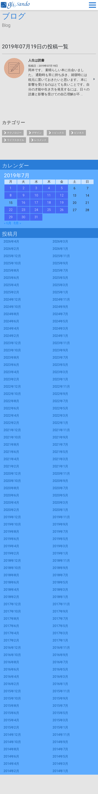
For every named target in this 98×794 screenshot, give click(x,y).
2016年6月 (11, 669)
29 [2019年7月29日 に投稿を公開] (11, 217)
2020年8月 (11, 488)
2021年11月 (61, 430)
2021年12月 (12, 430)
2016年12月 (12, 648)
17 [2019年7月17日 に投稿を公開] (36, 202)
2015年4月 (11, 720)
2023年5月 (60, 365)
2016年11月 (61, 648)
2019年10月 (12, 524)
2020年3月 (60, 502)
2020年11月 (61, 473)
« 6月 (7, 223)
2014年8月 (11, 749)
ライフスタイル (15, 140)
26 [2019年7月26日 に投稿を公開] (62, 210)
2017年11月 (61, 604)
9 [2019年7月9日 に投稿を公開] (23, 195)
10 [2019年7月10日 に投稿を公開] (36, 195)
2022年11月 (61, 386)
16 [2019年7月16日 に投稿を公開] (23, 202)
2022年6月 (11, 408)
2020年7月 (60, 488)
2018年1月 (60, 597)
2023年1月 (60, 379)
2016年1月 (60, 684)
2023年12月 (12, 343)
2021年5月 (60, 452)
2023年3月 (60, 372)
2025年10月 (12, 263)
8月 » (17, 223)
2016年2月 (11, 684)
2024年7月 (60, 314)
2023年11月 (61, 343)
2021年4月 (11, 459)
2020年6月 (11, 495)
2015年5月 (60, 713)
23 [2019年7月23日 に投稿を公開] (23, 210)
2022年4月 (11, 415)
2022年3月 (60, 415)
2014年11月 (61, 735)
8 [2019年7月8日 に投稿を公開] (10, 195)
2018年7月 (60, 575)
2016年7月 (60, 662)
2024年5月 (60, 321)
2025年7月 (60, 270)
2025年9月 (60, 263)
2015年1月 (60, 727)
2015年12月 (12, 691)
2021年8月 (11, 444)
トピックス (58, 132)
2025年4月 (11, 285)
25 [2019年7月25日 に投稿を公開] (49, 210)
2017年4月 (11, 633)
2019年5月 (60, 539)
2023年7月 (60, 357)
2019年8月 (11, 531)
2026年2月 (11, 249)
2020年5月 (60, 495)
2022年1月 (60, 423)
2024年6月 (11, 321)
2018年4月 (11, 590)
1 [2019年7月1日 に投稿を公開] (10, 188)
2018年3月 (60, 590)
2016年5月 (60, 669)
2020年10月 (12, 481)
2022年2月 (11, 423)
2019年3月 (60, 546)
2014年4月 (11, 764)
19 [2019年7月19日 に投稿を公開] (62, 202)
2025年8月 (11, 270)
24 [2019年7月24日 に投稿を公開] (36, 210)
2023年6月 (11, 365)
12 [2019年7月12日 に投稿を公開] (62, 195)
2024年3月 (60, 328)
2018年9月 (60, 568)
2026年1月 (60, 249)
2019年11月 (61, 517)
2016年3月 (60, 677)
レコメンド (40, 140)
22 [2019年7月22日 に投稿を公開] (11, 210)
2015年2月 (11, 727)
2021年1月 (60, 466)
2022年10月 (12, 394)
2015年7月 (60, 706)
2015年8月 (11, 706)
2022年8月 (11, 401)
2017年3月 (60, 633)
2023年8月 (11, 357)
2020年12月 (12, 473)
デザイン (37, 132)
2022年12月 (12, 386)
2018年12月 (12, 561)
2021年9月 (60, 437)
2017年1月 (60, 640)
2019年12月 (12, 517)
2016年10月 (12, 655)
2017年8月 (11, 619)
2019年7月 (60, 531)
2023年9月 (60, 350)
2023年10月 (12, 350)
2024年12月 (12, 299)
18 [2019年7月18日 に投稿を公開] (49, 202)
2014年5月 (60, 756)
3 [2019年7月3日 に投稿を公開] (36, 188)
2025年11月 (61, 256)
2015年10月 (12, 698)
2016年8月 (11, 662)
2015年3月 (60, 720)
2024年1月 (60, 336)
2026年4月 (11, 241)
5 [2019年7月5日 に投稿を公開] (62, 188)
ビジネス (79, 132)
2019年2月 (11, 553)
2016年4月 (11, 677)
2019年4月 (11, 546)
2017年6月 (11, 626)
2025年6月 (11, 278)
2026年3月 (60, 241)
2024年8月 (11, 314)
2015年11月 (61, 691)
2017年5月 (60, 626)
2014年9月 (60, 742)
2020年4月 (11, 502)
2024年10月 (12, 307)
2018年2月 (11, 597)
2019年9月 (60, 524)
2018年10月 (12, 568)
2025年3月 (60, 285)
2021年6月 (11, 452)
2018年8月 (11, 575)
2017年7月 (60, 619)
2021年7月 (60, 444)
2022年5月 (60, 408)
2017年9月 (60, 611)
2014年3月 (60, 764)
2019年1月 (60, 553)
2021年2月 (11, 466)
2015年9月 (60, 698)
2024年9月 (60, 307)
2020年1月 (60, 510)
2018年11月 (61, 561)
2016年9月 (60, 655)
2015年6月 (11, 713)
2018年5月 (60, 582)
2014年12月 (12, 735)
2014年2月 (11, 771)
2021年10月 (12, 437)
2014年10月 (12, 742)
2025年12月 (12, 256)
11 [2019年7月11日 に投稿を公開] (49, 195)
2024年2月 (11, 336)
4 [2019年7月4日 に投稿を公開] (49, 188)
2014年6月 (11, 756)
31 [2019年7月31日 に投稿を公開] (36, 217)
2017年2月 (11, 640)
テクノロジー (14, 132)
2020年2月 (11, 510)
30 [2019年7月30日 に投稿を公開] (23, 217)
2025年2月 (11, 292)
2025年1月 (60, 292)
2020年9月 (60, 481)
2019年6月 (11, 539)
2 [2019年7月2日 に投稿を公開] (23, 188)
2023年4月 (11, 372)
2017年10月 (12, 611)
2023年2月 (11, 379)
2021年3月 (60, 459)
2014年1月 (60, 771)
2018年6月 (11, 582)
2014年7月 (60, 749)
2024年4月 (11, 328)
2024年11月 (61, 299)
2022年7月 (60, 401)
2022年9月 (60, 394)
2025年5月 (60, 278)
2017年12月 (12, 604)
